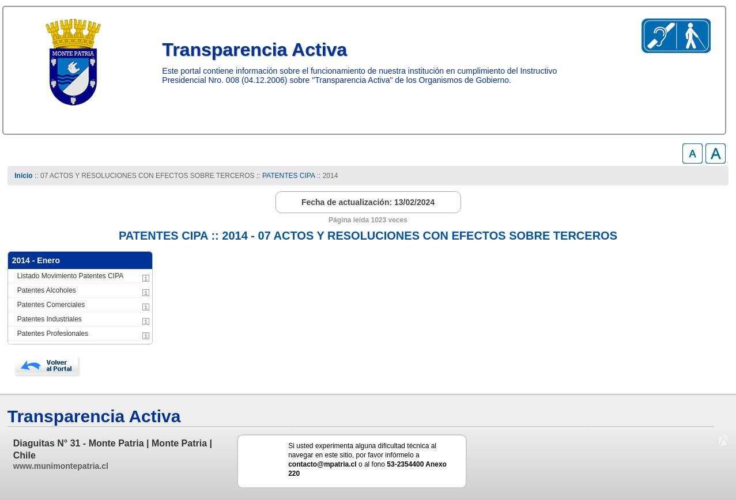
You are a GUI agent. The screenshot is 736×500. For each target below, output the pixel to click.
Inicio (23, 176)
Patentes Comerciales (51, 305)
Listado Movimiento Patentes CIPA (70, 276)
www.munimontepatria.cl (60, 466)
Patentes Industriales (49, 319)
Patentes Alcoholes (46, 290)
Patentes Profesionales (52, 333)
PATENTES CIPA (288, 176)
